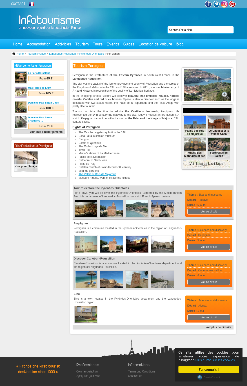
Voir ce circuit (209, 211)
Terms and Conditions (141, 371)
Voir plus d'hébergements (46, 131)
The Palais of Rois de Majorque (97, 174)
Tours (97, 44)
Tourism (82, 44)
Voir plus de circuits (218, 327)
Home (17, 44)
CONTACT (18, 4)
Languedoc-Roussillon (62, 53)
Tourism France (36, 53)
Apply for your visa (88, 376)
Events (113, 44)
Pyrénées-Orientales (91, 53)
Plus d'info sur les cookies (215, 360)
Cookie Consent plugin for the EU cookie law (209, 377)
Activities (63, 44)
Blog (180, 44)
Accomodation (39, 44)
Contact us (135, 376)
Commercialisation (87, 371)
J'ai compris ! (209, 369)
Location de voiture (155, 44)
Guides (128, 44)
